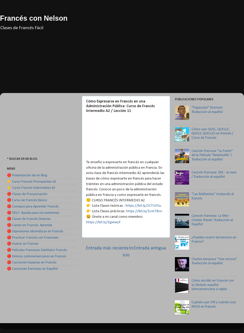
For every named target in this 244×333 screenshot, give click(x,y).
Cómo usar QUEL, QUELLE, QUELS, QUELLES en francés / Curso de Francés (212, 133)
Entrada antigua (150, 248)
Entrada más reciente (107, 248)
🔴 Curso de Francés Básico (27, 200)
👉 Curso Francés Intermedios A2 (31, 188)
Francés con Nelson (34, 18)
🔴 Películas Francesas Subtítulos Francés (37, 250)
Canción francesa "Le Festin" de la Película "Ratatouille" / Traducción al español (212, 155)
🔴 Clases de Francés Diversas (29, 219)
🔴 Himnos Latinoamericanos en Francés (36, 256)
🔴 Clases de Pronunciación (27, 194)
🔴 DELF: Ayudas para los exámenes (33, 213)
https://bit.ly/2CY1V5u (143, 206)
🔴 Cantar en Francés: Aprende (29, 225)
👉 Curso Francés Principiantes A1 (31, 182)
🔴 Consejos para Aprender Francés (33, 206)
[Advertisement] (122, 65)
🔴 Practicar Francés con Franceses (32, 238)
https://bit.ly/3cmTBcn (144, 211)
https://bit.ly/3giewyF (103, 222)
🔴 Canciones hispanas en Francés (31, 262)
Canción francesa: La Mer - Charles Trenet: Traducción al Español (212, 220)
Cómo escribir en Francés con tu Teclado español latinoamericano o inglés (212, 285)
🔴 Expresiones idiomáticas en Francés (35, 231)
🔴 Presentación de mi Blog (27, 175)
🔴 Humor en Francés (22, 244)
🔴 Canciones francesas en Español (32, 269)
